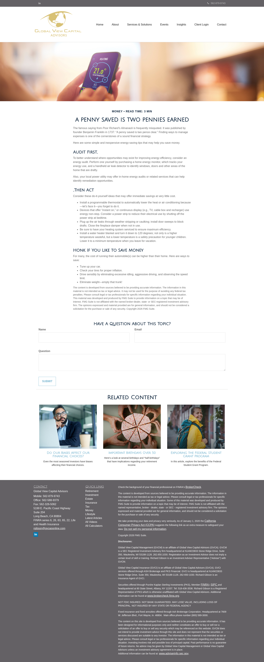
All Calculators (94, 525)
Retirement (91, 491)
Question (44, 351)
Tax (87, 506)
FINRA (205, 584)
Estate (89, 498)
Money (89, 510)
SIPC (214, 584)
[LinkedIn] (40, 3)
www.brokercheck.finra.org (163, 595)
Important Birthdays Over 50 (132, 453)
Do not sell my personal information (145, 529)
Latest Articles (93, 518)
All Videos (91, 521)
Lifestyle (90, 514)
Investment (91, 495)
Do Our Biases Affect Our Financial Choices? (68, 454)
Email (138, 329)
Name (42, 329)
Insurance (91, 502)
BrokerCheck (193, 487)
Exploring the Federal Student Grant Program (196, 454)
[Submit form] (47, 381)
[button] (115, 24)
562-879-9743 (216, 3)
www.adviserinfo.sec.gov (173, 653)
